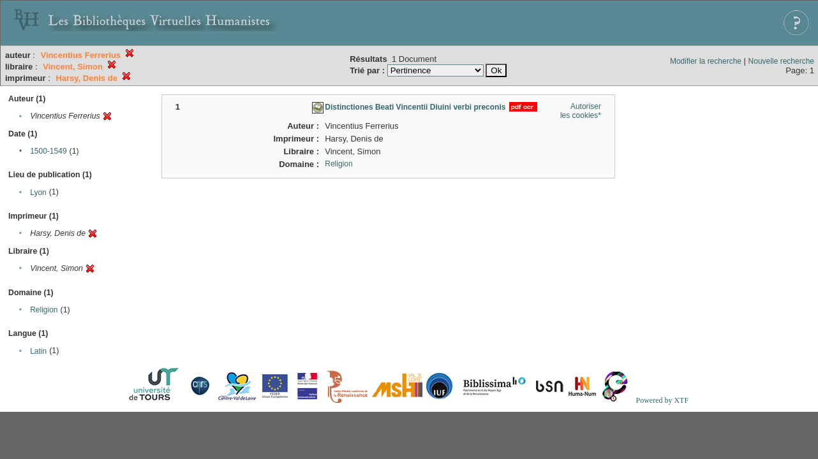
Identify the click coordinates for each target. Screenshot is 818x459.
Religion (43, 309)
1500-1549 (48, 151)
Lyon (38, 192)
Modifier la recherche (705, 61)
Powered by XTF (662, 400)
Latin (38, 351)
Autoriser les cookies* (580, 111)
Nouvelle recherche (781, 61)
